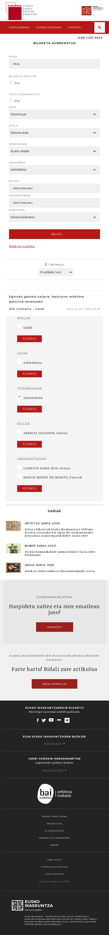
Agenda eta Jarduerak (54, 838)
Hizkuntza (17, 209)
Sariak (54, 845)
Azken (19, 27)
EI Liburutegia (54, 830)
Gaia (12, 107)
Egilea (14, 180)
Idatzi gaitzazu (55, 770)
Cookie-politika (54, 874)
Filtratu (29, 339)
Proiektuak (54, 823)
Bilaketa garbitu (22, 246)
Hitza (13, 56)
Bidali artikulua (54, 683)
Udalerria (17, 162)
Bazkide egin (54, 743)
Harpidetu (75, 27)
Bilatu (54, 234)
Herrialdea (18, 143)
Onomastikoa (19, 195)
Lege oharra (54, 859)
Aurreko (49, 27)
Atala (13, 125)
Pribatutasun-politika (54, 866)
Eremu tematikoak (54, 816)
